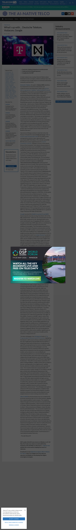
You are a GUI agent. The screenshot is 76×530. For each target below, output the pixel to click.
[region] (14, 518)
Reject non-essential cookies (14, 522)
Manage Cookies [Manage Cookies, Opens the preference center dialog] (14, 524)
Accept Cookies (14, 518)
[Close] (25, 510)
